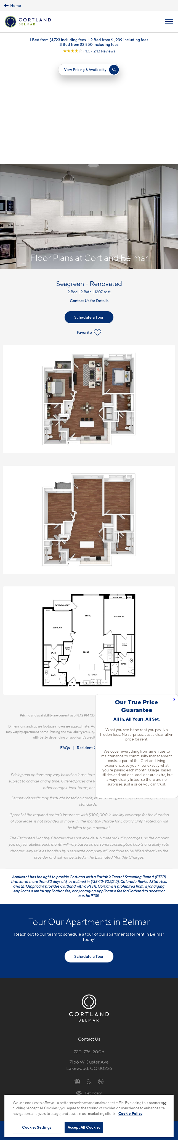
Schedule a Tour (88, 211)
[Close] (165, 1103)
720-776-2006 (89, 946)
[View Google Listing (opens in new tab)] (89, 51)
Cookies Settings (36, 1127)
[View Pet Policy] (89, 987)
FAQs (65, 642)
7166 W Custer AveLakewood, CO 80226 (89, 960)
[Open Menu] (169, 21)
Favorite (89, 227)
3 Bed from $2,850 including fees (89, 44)
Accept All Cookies (84, 1127)
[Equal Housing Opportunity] (77, 976)
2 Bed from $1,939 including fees (119, 39)
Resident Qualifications (97, 642)
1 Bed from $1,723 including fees (58, 39)
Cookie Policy (130, 1113)
